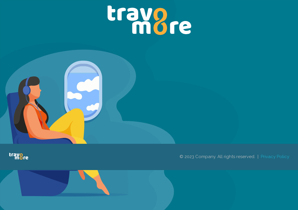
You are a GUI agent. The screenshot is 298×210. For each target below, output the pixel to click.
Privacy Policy (275, 156)
